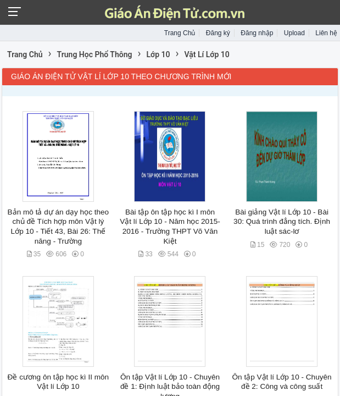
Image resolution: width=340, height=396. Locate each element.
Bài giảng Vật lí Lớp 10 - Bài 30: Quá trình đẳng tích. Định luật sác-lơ (281, 221)
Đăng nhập (257, 33)
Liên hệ (326, 33)
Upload (294, 33)
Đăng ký (218, 33)
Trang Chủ (180, 33)
